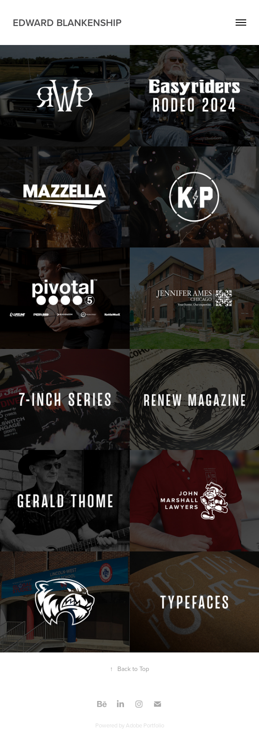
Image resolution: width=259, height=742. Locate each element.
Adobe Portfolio (145, 725)
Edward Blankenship (67, 22)
